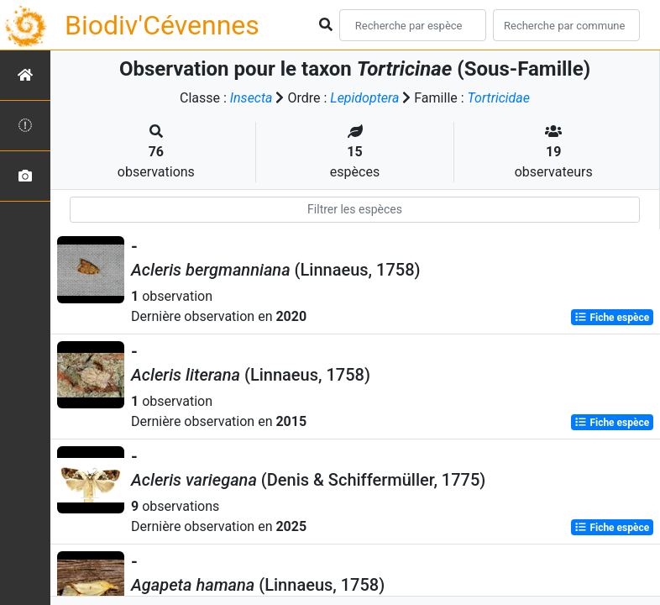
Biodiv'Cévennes (162, 25)
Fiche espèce (611, 318)
